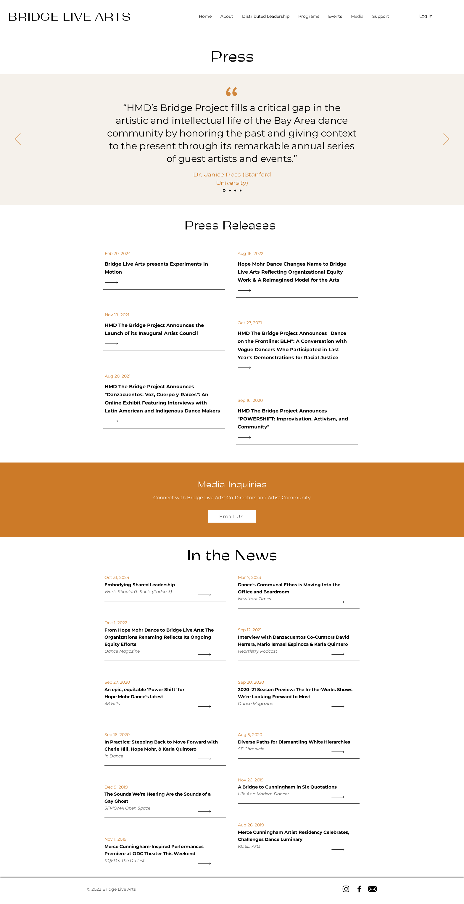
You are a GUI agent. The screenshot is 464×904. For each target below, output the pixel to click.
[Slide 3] (235, 190)
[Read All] (113, 282)
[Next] (446, 140)
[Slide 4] (240, 190)
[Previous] (18, 140)
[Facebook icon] (359, 888)
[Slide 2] (230, 190)
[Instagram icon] (345, 888)
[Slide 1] (224, 190)
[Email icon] (372, 888)
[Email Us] (232, 516)
